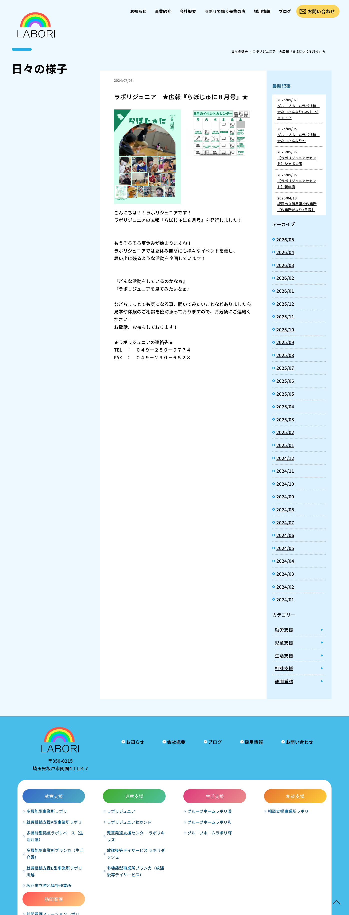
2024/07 (285, 522)
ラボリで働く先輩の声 (224, 11)
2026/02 (285, 277)
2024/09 (285, 496)
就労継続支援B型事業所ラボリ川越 (54, 872)
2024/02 (285, 586)
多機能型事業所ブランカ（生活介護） (52, 855)
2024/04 (285, 560)
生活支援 (284, 655)
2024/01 (285, 599)
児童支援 (284, 642)
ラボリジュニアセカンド (109, 823)
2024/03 (285, 573)
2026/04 (285, 252)
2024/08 (285, 509)
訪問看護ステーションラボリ (297, 813)
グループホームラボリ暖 (170, 813)
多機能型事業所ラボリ (46, 813)
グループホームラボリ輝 (170, 834)
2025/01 (285, 445)
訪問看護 (284, 681)
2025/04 (285, 406)
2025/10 (285, 329)
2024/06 (285, 535)
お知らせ (137, 11)
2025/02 (285, 432)
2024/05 (285, 548)
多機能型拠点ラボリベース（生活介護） (50, 837)
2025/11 (285, 316)
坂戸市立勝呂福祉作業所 (48, 887)
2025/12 (285, 303)
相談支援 (284, 668)
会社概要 (187, 11)
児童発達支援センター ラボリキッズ (114, 837)
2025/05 (285, 393)
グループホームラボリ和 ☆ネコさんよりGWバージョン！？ (298, 111)
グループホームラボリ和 (170, 823)
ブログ (285, 11)
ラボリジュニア (101, 813)
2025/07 (285, 368)
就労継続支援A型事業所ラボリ (54, 823)
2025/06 (285, 380)
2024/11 (285, 470)
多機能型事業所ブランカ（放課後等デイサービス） (113, 872)
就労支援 (284, 629)
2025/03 (285, 419)
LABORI (167, 908)
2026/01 (285, 290)
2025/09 (285, 342)
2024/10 (285, 483)
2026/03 (285, 265)
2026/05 (285, 239)
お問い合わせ (321, 11)
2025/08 (285, 355)
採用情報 (262, 11)
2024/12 (285, 458)
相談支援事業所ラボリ (230, 813)
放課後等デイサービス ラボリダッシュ (114, 855)
